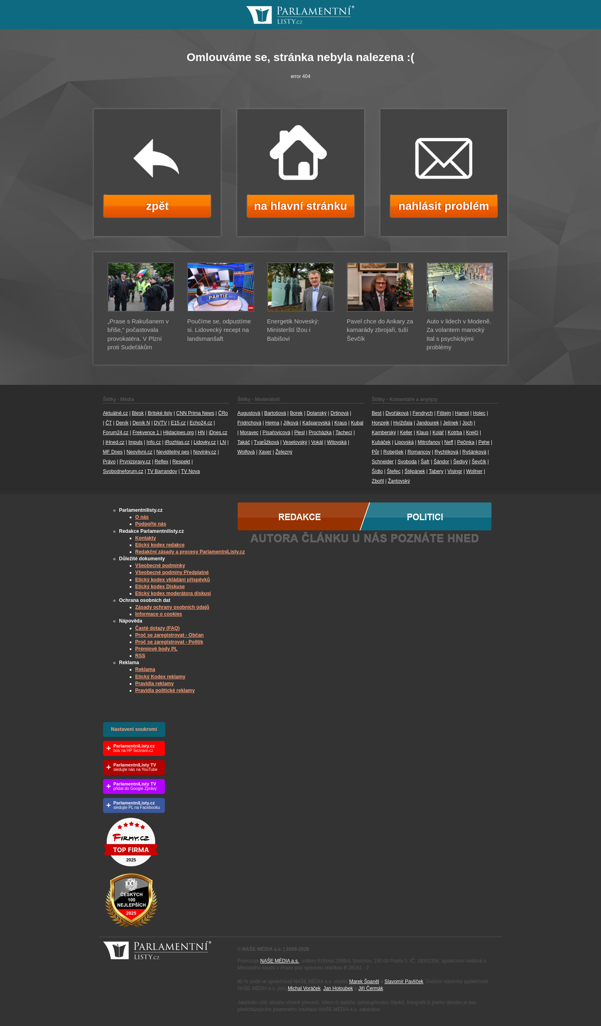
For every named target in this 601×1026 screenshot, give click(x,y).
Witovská (337, 442)
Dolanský (317, 413)
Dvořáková (397, 413)
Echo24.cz (201, 423)
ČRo (223, 413)
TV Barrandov (162, 471)
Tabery (436, 471)
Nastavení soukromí (134, 729)
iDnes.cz (218, 432)
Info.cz (154, 442)
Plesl (299, 432)
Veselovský (295, 442)
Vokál (317, 442)
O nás (142, 517)
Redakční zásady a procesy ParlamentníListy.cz (190, 552)
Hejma (272, 423)
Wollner (474, 471)
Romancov (418, 452)
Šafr (425, 461)
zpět (157, 206)
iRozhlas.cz (177, 442)
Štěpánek (415, 471)
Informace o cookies (158, 614)
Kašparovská (316, 423)
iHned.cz (114, 442)
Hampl (462, 413)
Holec (479, 413)
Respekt (181, 461)
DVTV (160, 423)
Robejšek (393, 452)
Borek (296, 413)
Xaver (265, 452)
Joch (467, 423)
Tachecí (343, 432)
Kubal (357, 423)
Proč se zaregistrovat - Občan (169, 635)
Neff (448, 442)
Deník (122, 423)
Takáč (243, 442)
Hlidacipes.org (178, 432)
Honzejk (380, 423)
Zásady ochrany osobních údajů (172, 607)
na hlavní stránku (300, 206)
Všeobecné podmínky (160, 565)
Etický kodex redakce (160, 545)
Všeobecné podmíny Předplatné (172, 572)
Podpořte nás (151, 524)
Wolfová (246, 452)
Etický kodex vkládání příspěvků (172, 580)
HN (201, 432)
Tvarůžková (266, 442)
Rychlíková (446, 452)
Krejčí (472, 432)
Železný (283, 452)
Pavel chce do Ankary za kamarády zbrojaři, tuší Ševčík (380, 330)
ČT (108, 423)
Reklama (145, 669)
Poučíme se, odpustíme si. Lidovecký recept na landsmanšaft (219, 330)
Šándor (441, 461)
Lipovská (403, 442)
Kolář (438, 432)
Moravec (249, 432)
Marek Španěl (364, 981)
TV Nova (190, 471)
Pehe (483, 442)
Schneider (383, 461)
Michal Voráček (304, 988)
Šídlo (377, 471)
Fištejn (444, 413)
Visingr (454, 471)
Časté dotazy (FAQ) (157, 628)
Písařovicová (276, 432)
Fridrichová (249, 423)
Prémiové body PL (156, 649)
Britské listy (160, 413)
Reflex (162, 461)
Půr (376, 452)
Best (377, 413)
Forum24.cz (116, 432)
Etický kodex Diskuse (160, 586)
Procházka (320, 432)
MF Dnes (113, 452)
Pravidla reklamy (154, 683)
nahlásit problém (444, 206)
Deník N (141, 423)
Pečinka (465, 442)
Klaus (422, 432)
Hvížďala (402, 423)
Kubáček (381, 442)
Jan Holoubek (338, 988)
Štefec (394, 471)
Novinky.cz (204, 452)
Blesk (137, 413)
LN (223, 442)
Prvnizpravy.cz (135, 461)
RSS (140, 656)
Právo (109, 461)
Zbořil (378, 481)
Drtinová (340, 413)
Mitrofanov (429, 442)
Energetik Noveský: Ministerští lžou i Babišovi (293, 330)
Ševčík (479, 461)
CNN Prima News (195, 413)
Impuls (135, 442)
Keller (406, 432)
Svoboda (407, 461)
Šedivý (460, 461)
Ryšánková (474, 452)
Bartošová (275, 413)
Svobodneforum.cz (123, 471)
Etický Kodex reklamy (160, 677)
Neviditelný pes (172, 452)
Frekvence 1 (146, 432)
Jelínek (450, 423)
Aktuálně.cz (115, 413)
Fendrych (423, 413)
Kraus (340, 423)
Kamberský (384, 432)
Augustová (248, 413)
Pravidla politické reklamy (165, 690)
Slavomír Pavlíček (403, 981)
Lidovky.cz (205, 442)
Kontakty (145, 538)
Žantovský (399, 481)
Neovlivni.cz (139, 452)
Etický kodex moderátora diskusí (173, 593)
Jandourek (427, 423)
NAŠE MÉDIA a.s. (279, 961)
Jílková (290, 423)
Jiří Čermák (370, 988)
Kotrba (455, 432)
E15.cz (178, 423)
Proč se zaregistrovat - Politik (169, 642)
